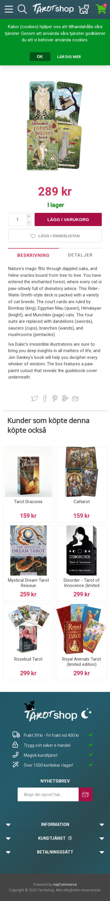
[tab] (33, 255)
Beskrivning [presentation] (33, 255)
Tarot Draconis (28, 501)
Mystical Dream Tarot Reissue (28, 583)
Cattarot (82, 501)
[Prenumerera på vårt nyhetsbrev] (48, 794)
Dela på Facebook (45, 398)
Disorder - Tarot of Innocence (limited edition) (82, 585)
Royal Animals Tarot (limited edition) (81, 661)
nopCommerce (65, 885)
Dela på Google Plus (65, 398)
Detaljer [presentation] (80, 255)
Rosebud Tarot (28, 659)
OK (40, 56)
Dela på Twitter (34, 398)
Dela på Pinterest (55, 398)
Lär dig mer (69, 57)
